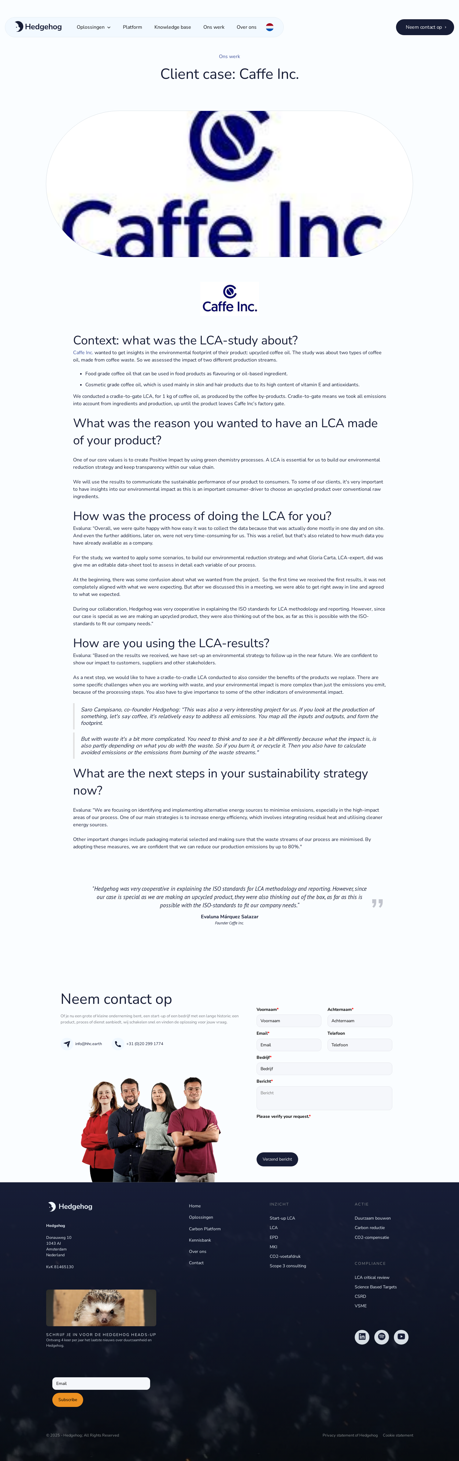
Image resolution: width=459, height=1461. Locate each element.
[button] (93, 27)
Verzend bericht (277, 1159)
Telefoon (336, 1033)
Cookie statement (398, 1435)
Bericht (265, 1081)
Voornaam (268, 1009)
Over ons (247, 27)
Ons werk (213, 27)
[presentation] (303, 1134)
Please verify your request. (284, 1116)
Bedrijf (264, 1057)
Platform (132, 27)
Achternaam (341, 1009)
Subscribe (67, 1400)
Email (263, 1033)
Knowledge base (172, 27)
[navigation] (69, 1207)
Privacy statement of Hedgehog (350, 1435)
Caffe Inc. (83, 352)
